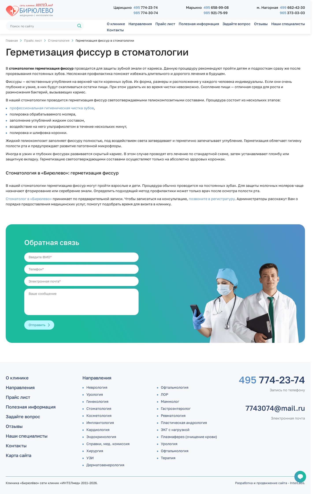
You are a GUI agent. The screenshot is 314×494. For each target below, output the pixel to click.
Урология (94, 394)
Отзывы (261, 24)
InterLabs (297, 483)
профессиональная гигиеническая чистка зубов (52, 108)
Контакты (115, 30)
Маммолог (170, 401)
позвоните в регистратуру (212, 199)
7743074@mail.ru (275, 408)
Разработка (244, 483)
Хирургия (94, 451)
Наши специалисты (288, 24)
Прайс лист (165, 24)
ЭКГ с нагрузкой (175, 429)
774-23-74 (146, 7)
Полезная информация (199, 24)
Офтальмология (174, 387)
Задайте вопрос (237, 24)
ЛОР (164, 394)
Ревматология (173, 415)
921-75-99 (216, 13)
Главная (12, 40)
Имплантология (100, 422)
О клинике (116, 24)
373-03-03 (292, 13)
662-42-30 (292, 7)
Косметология (98, 415)
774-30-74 (146, 13)
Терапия (168, 458)
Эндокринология (101, 437)
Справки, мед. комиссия (108, 444)
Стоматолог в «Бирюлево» (29, 199)
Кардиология (98, 429)
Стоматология (58, 40)
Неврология (96, 387)
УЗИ (90, 458)
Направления (140, 24)
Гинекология (97, 401)
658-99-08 (216, 7)
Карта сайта (18, 455)
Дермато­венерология (105, 465)
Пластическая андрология (184, 422)
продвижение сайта (271, 483)
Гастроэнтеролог (176, 408)
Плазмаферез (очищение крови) (189, 437)
